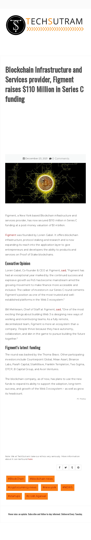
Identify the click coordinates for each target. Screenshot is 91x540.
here (30, 459)
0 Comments (60, 158)
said (63, 270)
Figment (11, 235)
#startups (14, 496)
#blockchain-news (41, 478)
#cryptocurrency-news (22, 487)
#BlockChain (16, 478)
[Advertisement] (45, 129)
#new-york (49, 487)
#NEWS (68, 487)
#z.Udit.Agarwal (36, 496)
